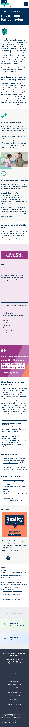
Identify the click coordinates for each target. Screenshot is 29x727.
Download (10, 550)
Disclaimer (14, 672)
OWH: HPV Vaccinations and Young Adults (11, 570)
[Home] (6, 2)
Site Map (14, 670)
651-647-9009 (15, 687)
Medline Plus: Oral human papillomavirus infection (13, 575)
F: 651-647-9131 (14, 690)
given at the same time (10, 463)
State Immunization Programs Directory (14, 708)
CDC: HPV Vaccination (7, 577)
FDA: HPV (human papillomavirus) (14, 501)
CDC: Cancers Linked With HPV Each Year (11, 581)
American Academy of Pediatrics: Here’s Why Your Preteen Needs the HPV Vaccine (14, 482)
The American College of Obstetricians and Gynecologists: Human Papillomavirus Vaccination (15, 585)
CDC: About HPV (8, 491)
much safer (14, 143)
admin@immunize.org (16, 692)
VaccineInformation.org (16, 624)
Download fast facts (14, 341)
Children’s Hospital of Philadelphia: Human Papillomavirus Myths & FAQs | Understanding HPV (14, 573)
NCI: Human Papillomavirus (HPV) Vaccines (11, 587)
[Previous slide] (3, 558)
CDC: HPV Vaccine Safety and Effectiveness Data (12, 591)
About (14, 668)
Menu (26, 3)
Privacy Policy (14, 673)
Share (16, 550)
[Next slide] (8, 558)
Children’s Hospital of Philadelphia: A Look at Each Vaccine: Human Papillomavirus (15, 496)
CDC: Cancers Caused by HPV (8, 589)
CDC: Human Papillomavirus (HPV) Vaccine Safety (12, 582)
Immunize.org (13, 638)
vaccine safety (19, 458)
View (3, 550)
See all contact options (14, 695)
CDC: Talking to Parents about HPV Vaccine (11, 594)
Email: (9, 692)
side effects (6, 231)
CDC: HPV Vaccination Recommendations (11, 592)
